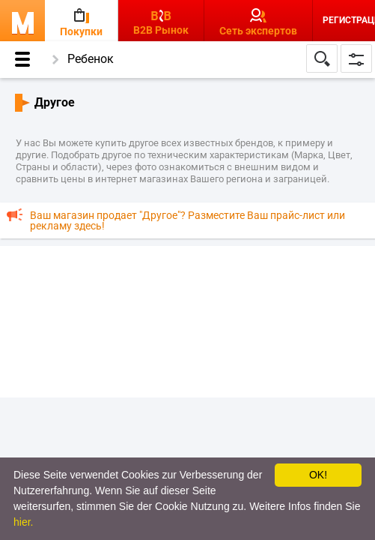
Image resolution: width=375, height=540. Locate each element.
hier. (23, 522)
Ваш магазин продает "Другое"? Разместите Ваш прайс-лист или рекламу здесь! (187, 220)
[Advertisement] (187, 321)
